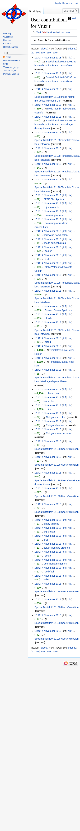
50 (37, 52)
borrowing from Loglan (56, 235)
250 (49, 52)
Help (74, 18)
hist (70, 57)
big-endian (49, 531)
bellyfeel (49, 571)
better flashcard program (57, 547)
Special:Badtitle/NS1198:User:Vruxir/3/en (56, 623)
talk (44, 32)
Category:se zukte (55, 417)
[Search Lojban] (71, 10)
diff (64, 195)
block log (51, 32)
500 (55, 52)
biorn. (50, 409)
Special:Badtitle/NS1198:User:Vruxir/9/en (56, 449)
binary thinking (51, 523)
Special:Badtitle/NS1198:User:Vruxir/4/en (56, 607)
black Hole (49, 401)
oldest (44, 48)
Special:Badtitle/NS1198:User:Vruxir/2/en (56, 638)
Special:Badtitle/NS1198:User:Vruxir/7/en (56, 496)
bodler (48, 251)
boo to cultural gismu (55, 243)
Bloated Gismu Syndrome (59, 310)
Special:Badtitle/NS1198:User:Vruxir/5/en (56, 591)
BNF (47, 259)
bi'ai (46, 539)
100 (43, 52)
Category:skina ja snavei (59, 433)
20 (32, 52)
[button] (54, 40)
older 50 (72, 48)
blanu (48, 342)
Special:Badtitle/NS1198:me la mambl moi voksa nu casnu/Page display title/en (55, 124)
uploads (60, 32)
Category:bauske (55, 425)
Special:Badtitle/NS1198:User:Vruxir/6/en (56, 512)
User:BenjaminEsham (55, 563)
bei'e (46, 579)
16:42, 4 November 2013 (47, 57)
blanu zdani (53, 393)
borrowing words (54, 215)
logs (68, 32)
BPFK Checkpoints (54, 199)
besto (48, 555)
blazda (48, 318)
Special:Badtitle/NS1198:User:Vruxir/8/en (56, 464)
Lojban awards (51, 207)
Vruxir (38, 32)
